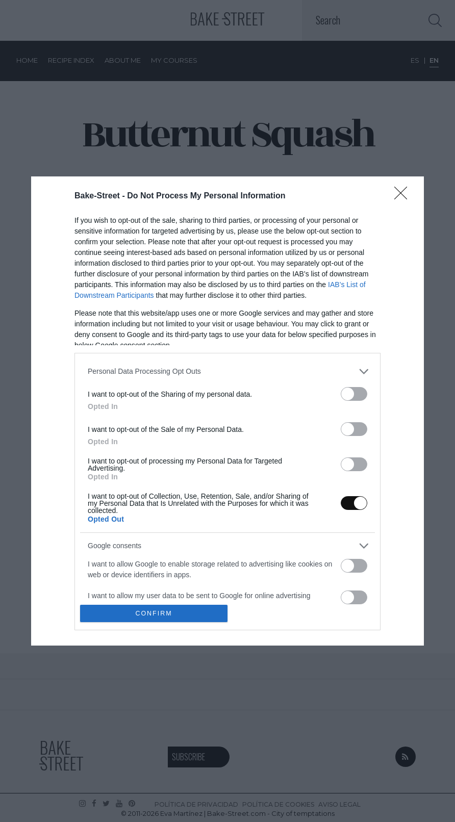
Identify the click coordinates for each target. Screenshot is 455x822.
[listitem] (227, 371)
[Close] (404, 196)
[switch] (354, 394)
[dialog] (227, 411)
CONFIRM (154, 614)
